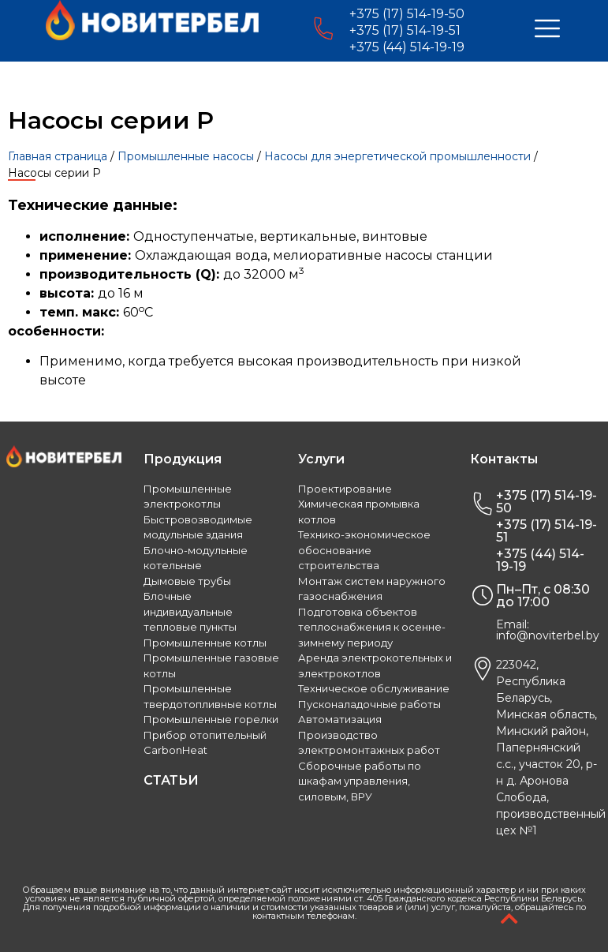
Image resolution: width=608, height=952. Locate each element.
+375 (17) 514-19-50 (406, 13)
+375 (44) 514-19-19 (406, 46)
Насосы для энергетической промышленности (397, 156)
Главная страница (57, 156)
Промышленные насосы (185, 156)
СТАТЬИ (171, 780)
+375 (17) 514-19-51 (405, 30)
